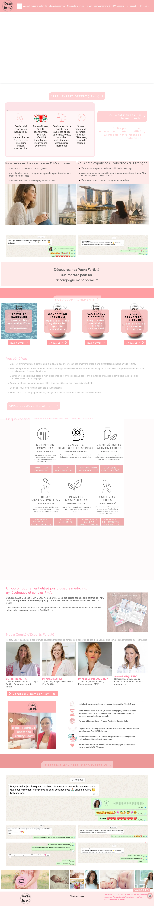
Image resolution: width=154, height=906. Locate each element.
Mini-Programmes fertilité (99, 6)
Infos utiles (144, 6)
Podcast (132, 6)
